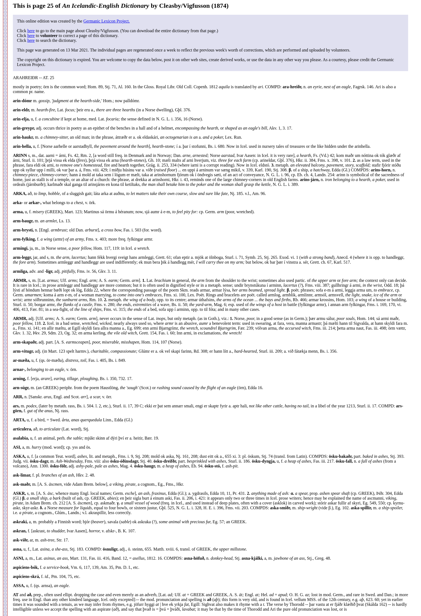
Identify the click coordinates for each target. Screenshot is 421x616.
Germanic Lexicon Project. (106, 21)
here (31, 30)
